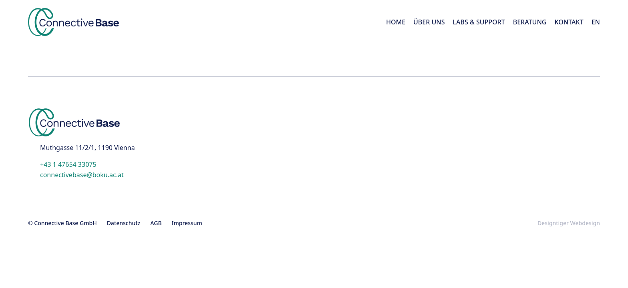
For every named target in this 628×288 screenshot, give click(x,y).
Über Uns (429, 22)
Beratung (530, 22)
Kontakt (568, 22)
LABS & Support (479, 22)
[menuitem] (596, 22)
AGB (155, 223)
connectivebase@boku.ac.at (82, 174)
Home (395, 22)
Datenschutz (124, 223)
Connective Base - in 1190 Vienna (94, 22)
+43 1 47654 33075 (68, 164)
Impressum (187, 223)
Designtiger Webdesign (568, 223)
